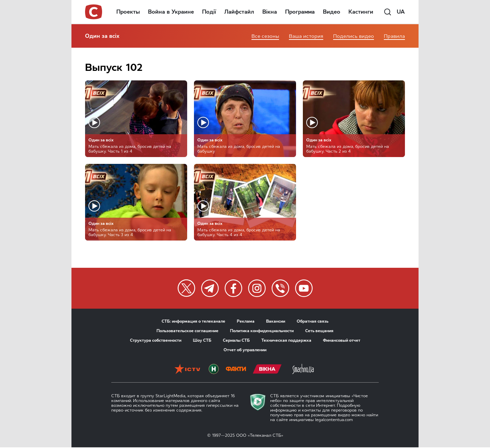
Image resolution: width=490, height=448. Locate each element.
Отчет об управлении (245, 349)
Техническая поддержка (286, 340)
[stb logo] (94, 11)
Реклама (246, 321)
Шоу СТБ (202, 340)
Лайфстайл (239, 12)
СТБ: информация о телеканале (193, 321)
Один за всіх (102, 36)
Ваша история (306, 36)
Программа (300, 12)
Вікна (269, 12)
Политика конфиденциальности (262, 330)
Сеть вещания (319, 330)
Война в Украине (171, 12)
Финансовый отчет (341, 340)
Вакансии (275, 321)
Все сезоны (265, 36)
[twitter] (186, 288)
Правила (394, 36)
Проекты (128, 12)
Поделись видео (353, 36)
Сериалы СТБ (236, 340)
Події (209, 12)
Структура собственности (155, 340)
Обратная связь (312, 321)
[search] (387, 12)
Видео (331, 12)
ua (401, 12)
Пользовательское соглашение (187, 330)
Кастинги (360, 12)
